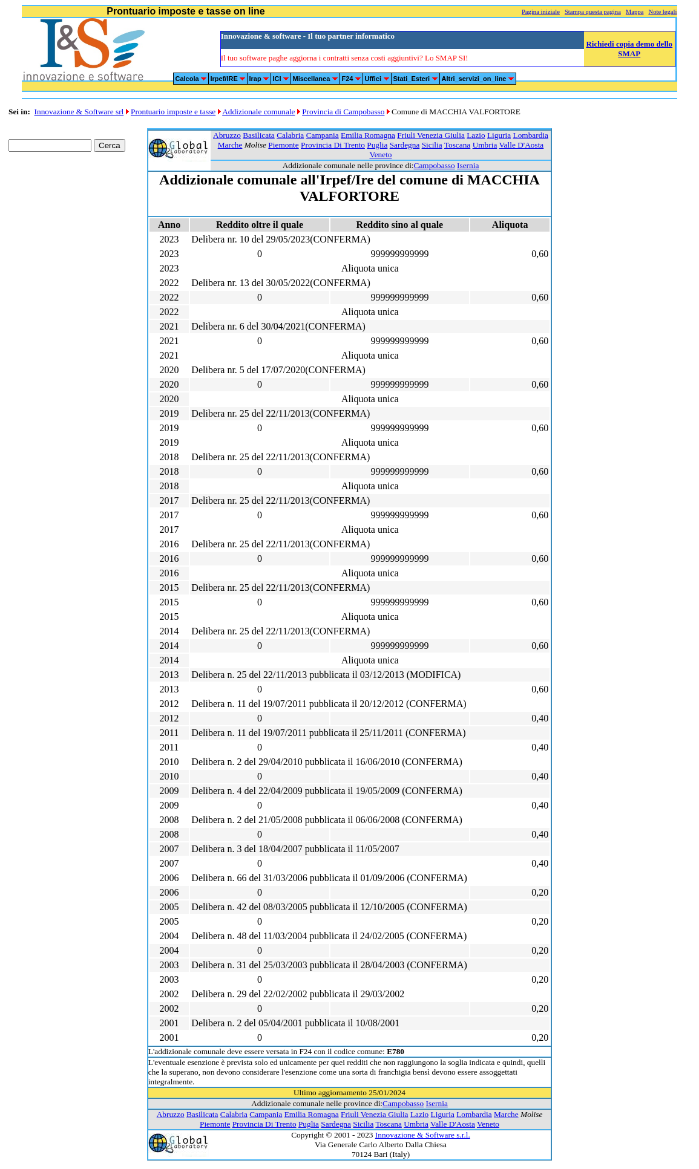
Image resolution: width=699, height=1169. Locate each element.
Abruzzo (227, 135)
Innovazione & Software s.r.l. (422, 1134)
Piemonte (283, 144)
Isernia (468, 165)
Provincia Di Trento (333, 144)
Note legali (662, 11)
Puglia (377, 144)
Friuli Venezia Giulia (431, 135)
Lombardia (530, 135)
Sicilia (432, 144)
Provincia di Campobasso (343, 111)
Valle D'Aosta (521, 144)
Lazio (476, 135)
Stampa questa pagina (593, 11)
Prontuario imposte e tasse (173, 111)
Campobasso (434, 165)
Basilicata (259, 135)
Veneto (380, 154)
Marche (230, 144)
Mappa (635, 11)
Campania (322, 135)
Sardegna (405, 144)
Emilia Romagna (368, 135)
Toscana (457, 144)
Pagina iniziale (541, 11)
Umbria (485, 144)
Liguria (499, 135)
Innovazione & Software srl (79, 111)
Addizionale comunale (258, 111)
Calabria (290, 135)
